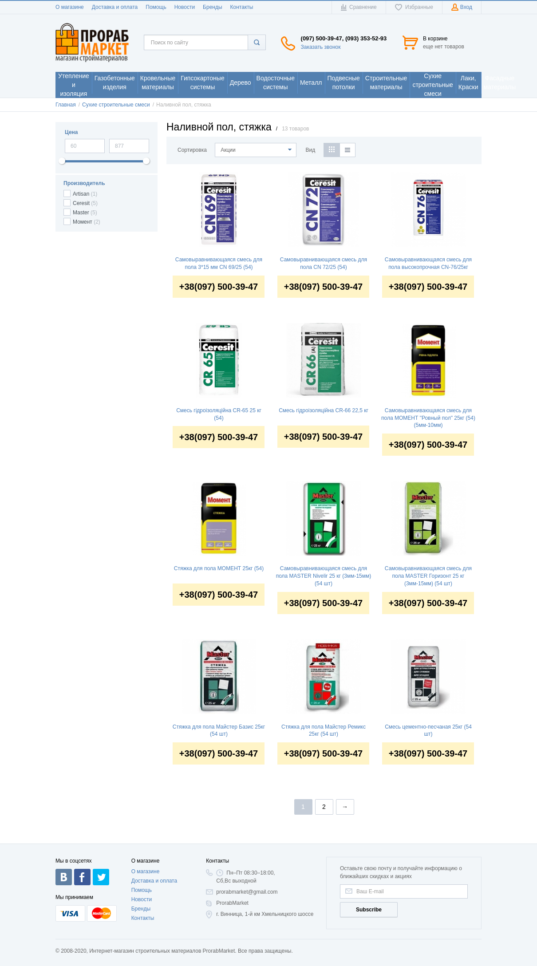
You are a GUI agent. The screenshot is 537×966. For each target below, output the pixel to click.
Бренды (212, 7)
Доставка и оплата (115, 7)
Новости (184, 7)
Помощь (156, 7)
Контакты (241, 7)
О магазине (69, 7)
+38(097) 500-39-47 (218, 287)
